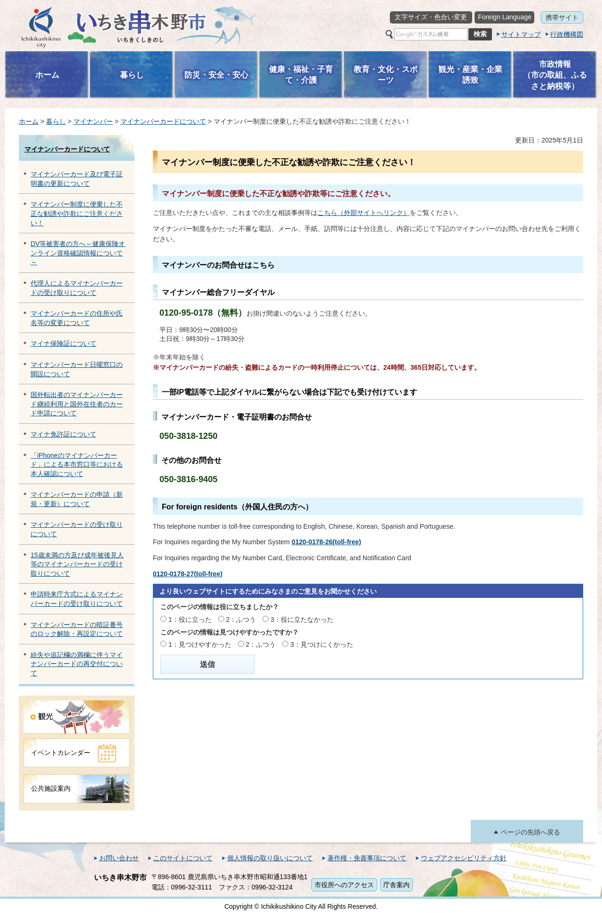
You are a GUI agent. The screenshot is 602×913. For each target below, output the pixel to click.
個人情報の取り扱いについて (270, 858)
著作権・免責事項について (366, 858)
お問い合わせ (119, 858)
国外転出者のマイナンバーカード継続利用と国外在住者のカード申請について (77, 404)
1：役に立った (190, 619)
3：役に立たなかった (301, 619)
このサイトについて (183, 858)
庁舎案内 (396, 885)
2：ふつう (241, 619)
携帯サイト (562, 17)
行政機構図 (566, 34)
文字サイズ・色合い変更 (431, 17)
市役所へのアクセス (344, 885)
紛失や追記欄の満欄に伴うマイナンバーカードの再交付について (77, 664)
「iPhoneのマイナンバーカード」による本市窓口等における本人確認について (77, 464)
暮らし (56, 121)
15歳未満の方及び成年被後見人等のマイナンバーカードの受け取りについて (77, 564)
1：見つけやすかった (199, 644)
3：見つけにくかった (321, 644)
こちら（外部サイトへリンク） (363, 212)
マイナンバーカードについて (163, 121)
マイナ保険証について (63, 343)
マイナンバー (93, 121)
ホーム (29, 121)
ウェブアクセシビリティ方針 (464, 858)
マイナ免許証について (63, 434)
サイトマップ (521, 34)
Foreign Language (504, 17)
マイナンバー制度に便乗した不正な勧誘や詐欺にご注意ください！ (77, 213)
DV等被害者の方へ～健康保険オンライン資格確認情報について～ (78, 253)
